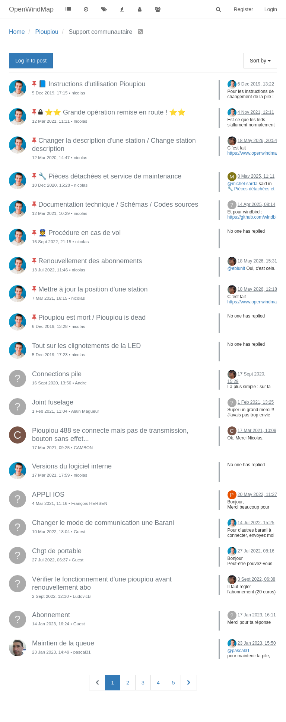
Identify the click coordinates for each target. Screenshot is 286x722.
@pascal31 (239, 650)
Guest (79, 531)
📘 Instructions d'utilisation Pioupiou (92, 84)
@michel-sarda (243, 183)
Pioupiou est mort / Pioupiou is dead (92, 317)
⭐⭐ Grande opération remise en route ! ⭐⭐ (115, 112)
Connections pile (57, 374)
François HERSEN (89, 503)
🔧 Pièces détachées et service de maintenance (109, 176)
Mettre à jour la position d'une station (93, 289)
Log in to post (31, 61)
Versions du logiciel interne (72, 466)
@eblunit (236, 268)
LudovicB (81, 596)
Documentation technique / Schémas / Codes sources (118, 204)
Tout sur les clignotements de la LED (86, 345)
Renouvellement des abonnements (90, 261)
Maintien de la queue (63, 643)
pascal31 (82, 652)
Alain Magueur (85, 411)
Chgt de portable (57, 551)
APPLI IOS (48, 494)
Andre (80, 382)
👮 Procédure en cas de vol (79, 232)
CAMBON (83, 447)
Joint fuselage (52, 402)
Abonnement (51, 615)
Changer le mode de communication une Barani (103, 522)
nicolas (78, 92)
